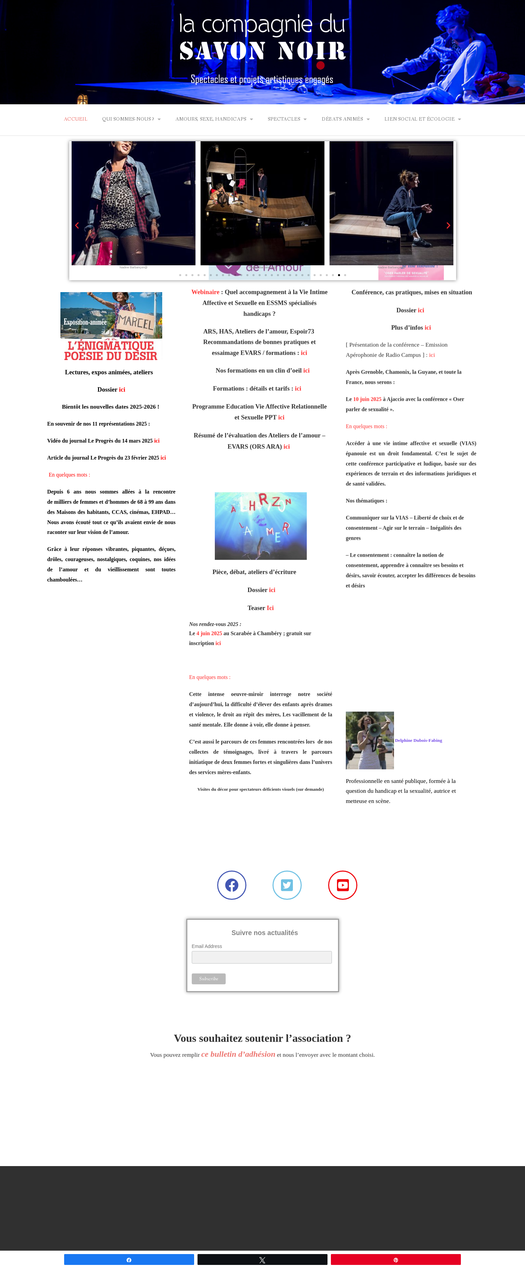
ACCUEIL (76, 119)
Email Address (207, 913)
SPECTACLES (284, 119)
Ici (270, 468)
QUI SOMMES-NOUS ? (128, 119)
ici (157, 441)
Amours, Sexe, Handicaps (210, 119)
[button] (77, 225)
